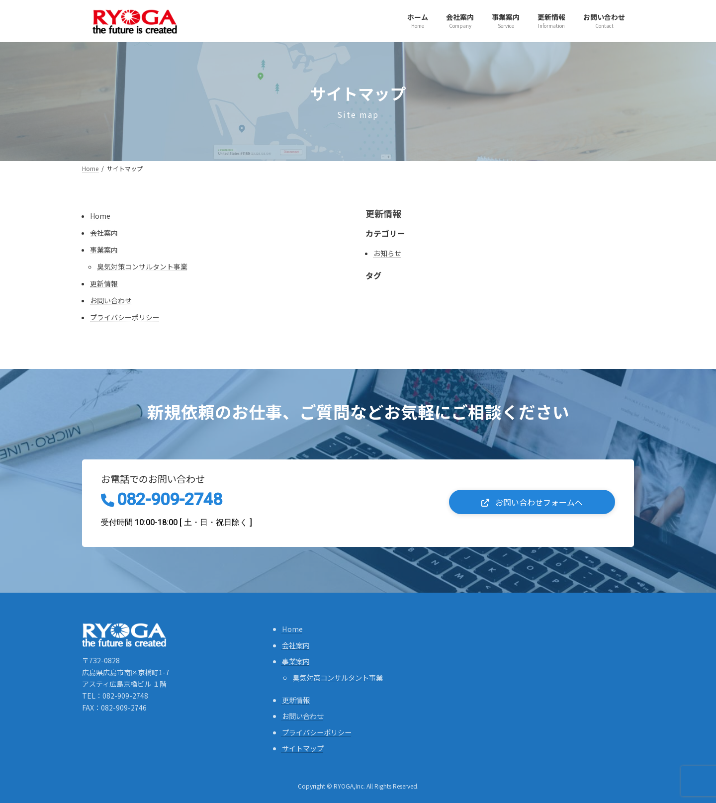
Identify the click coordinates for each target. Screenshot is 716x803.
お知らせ (387, 253)
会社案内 (104, 233)
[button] (532, 502)
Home (100, 216)
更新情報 (104, 283)
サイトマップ (303, 748)
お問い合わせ (111, 300)
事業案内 (104, 250)
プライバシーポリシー (125, 317)
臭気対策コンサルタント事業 (142, 266)
